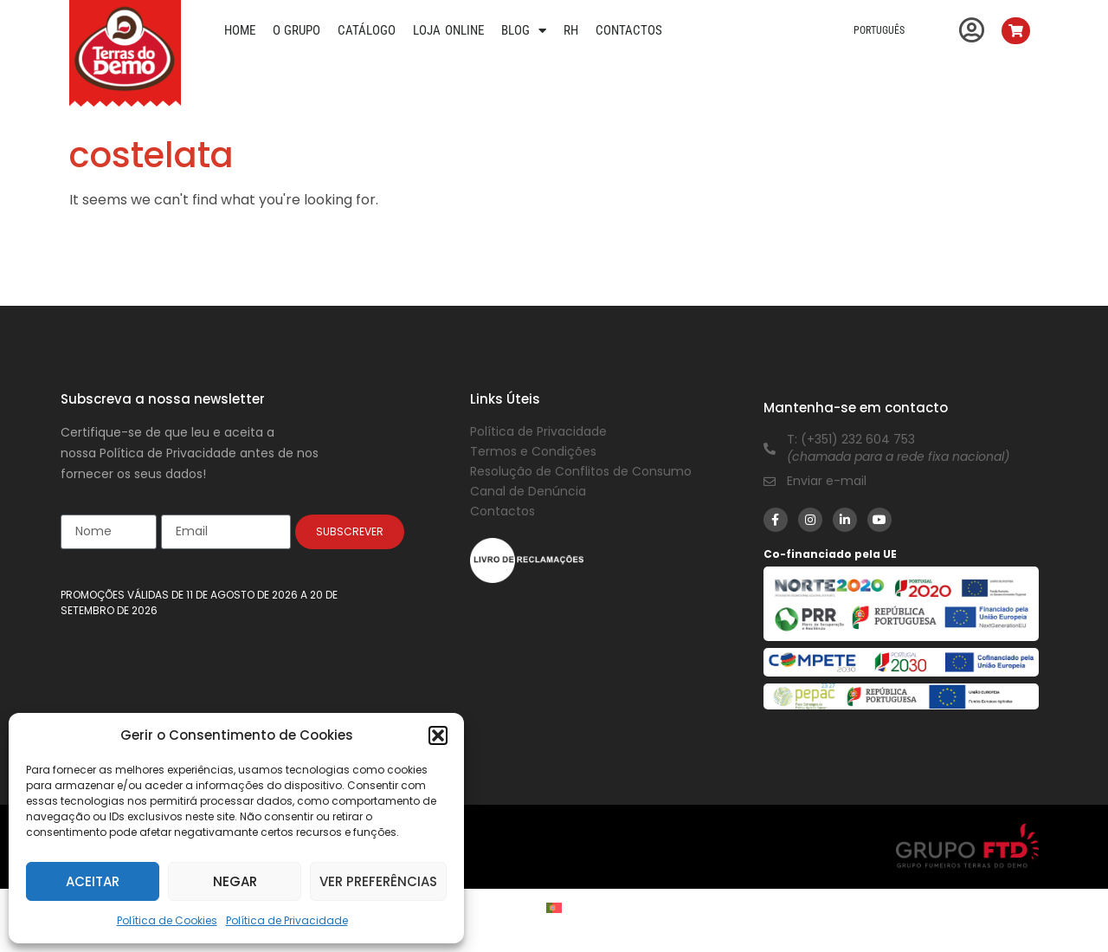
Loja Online (448, 30)
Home (239, 30)
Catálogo (367, 30)
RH (571, 30)
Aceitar (92, 881)
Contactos (629, 30)
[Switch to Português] (554, 907)
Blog (523, 30)
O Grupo (297, 30)
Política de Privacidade (287, 920)
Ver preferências (378, 881)
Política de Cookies (167, 920)
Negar (235, 881)
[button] (438, 735)
